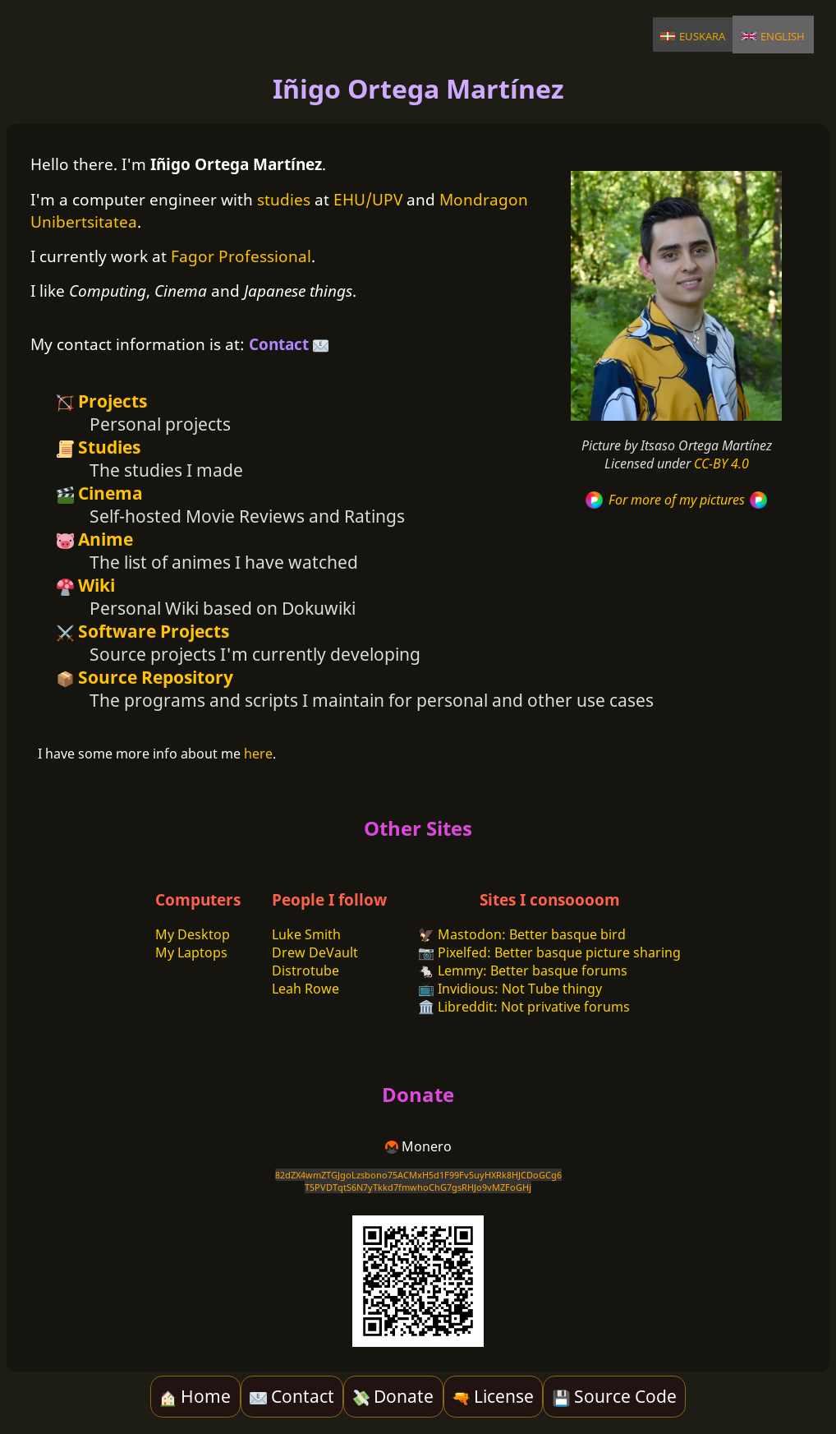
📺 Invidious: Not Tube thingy (510, 989)
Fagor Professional (241, 256)
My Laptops (191, 952)
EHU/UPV (367, 199)
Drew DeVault (315, 952)
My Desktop (192, 934)
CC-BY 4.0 (721, 463)
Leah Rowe (305, 989)
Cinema (100, 493)
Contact (288, 344)
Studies (98, 447)
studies (283, 199)
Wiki (86, 585)
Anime (95, 539)
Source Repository (145, 677)
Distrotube (305, 970)
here (258, 754)
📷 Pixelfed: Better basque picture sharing (549, 952)
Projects (102, 401)
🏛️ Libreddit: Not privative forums (524, 1007)
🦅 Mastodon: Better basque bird (522, 934)
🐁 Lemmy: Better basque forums (522, 970)
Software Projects (143, 631)
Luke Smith (306, 934)
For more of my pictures (676, 500)
